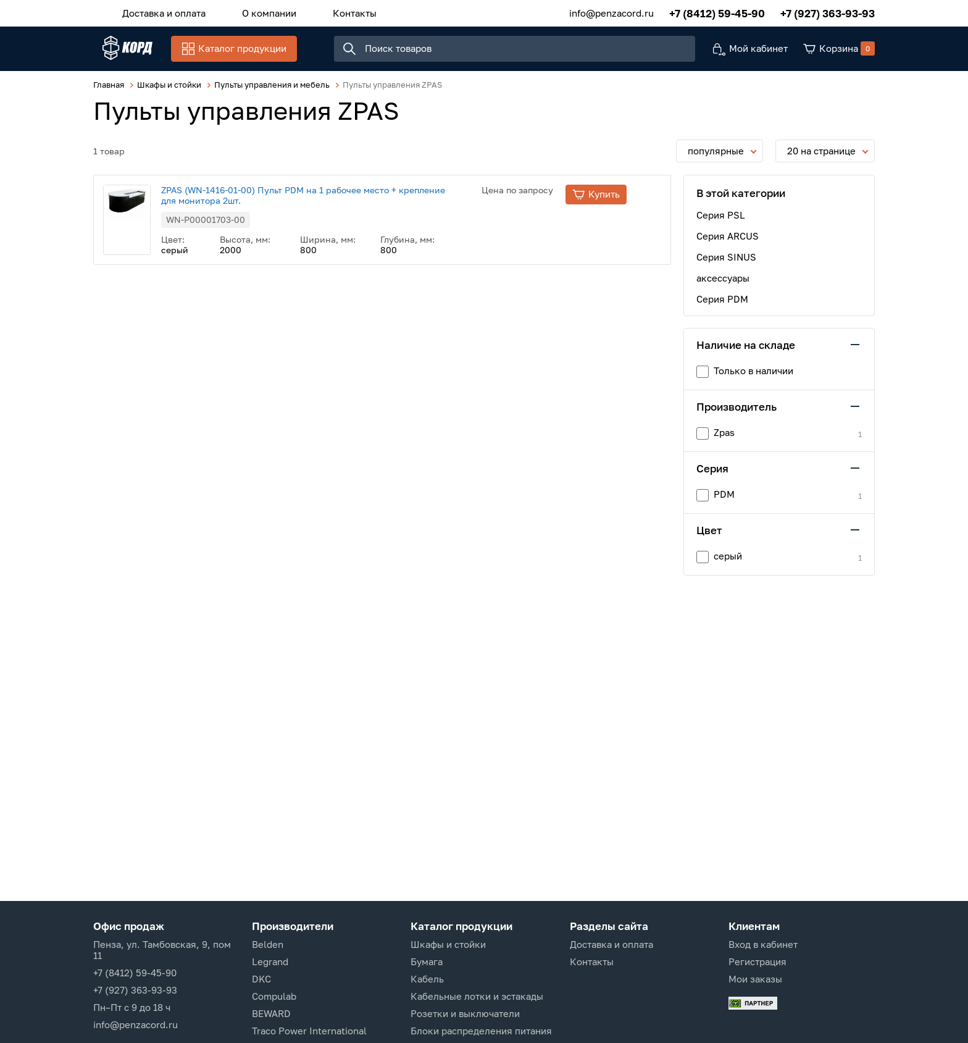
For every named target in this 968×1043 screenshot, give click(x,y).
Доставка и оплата (159, 11)
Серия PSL (720, 222)
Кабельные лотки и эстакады (477, 996)
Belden (267, 944)
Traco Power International (309, 1030)
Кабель (427, 978)
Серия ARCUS (727, 243)
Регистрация (757, 961)
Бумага (427, 961)
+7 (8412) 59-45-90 (717, 12)
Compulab (274, 996)
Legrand (270, 961)
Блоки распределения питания (481, 1030)
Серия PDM (722, 306)
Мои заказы (755, 978)
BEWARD (271, 1013)
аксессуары (722, 285)
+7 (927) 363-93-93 (827, 12)
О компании (255, 11)
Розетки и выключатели (465, 1013)
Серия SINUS (726, 264)
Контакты (331, 11)
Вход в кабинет (763, 944)
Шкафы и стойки (448, 944)
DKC (261, 978)
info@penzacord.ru (611, 11)
